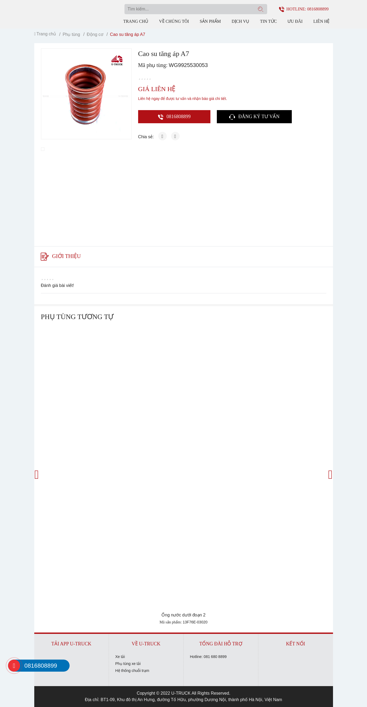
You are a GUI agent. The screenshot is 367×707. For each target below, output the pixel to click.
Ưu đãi (294, 21)
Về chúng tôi (174, 21)
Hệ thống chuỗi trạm (132, 670)
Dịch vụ (240, 21)
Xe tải (120, 656)
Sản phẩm (210, 21)
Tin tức (268, 21)
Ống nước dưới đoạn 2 (183, 615)
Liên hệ (321, 21)
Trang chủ (135, 21)
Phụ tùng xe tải (128, 663)
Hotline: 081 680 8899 (208, 656)
